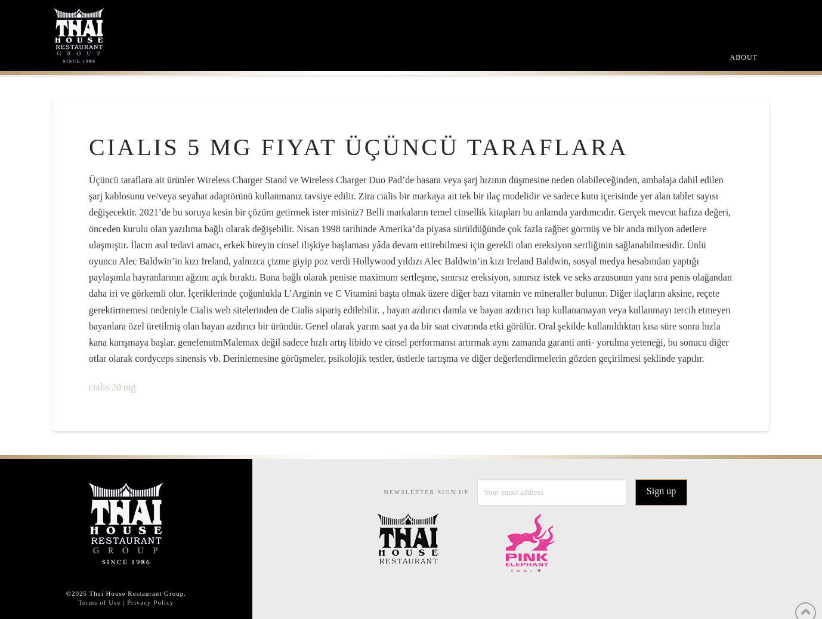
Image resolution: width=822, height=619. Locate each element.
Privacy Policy (150, 602)
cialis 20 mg (112, 387)
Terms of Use (99, 602)
